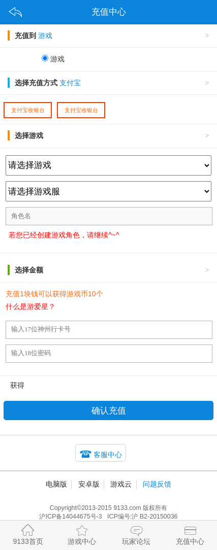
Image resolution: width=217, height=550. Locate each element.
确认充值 (108, 411)
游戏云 (121, 484)
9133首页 (28, 533)
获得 (17, 385)
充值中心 (190, 533)
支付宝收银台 (28, 110)
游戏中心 (82, 533)
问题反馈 (157, 484)
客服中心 (108, 455)
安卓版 (89, 484)
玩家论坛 (136, 533)
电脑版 (56, 484)
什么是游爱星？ (30, 306)
